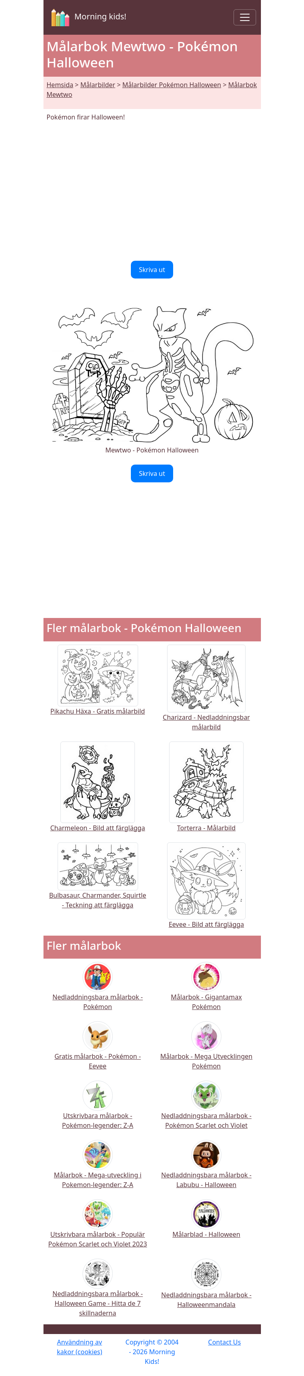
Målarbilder (97, 84)
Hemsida (60, 84)
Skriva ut (152, 269)
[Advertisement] (152, 191)
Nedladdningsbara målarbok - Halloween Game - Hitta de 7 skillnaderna (97, 1293)
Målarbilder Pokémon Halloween (171, 84)
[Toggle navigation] (245, 17)
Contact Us (224, 1342)
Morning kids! (87, 17)
